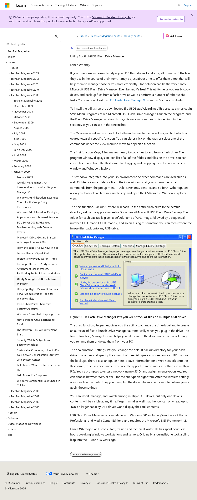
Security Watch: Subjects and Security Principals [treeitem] (34, 342)
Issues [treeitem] (14, 68)
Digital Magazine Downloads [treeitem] (24, 423)
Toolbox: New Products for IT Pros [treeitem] (37, 258)
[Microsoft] (7, 5)
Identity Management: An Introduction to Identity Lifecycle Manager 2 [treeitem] (36, 187)
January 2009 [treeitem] (25, 177)
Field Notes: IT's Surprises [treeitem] (32, 375)
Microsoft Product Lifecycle (111, 17)
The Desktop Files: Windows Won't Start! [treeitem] (37, 332)
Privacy (84, 483)
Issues (83, 36)
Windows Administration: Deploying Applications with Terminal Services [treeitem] (38, 214)
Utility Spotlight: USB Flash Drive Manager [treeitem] (37, 281)
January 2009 (132, 36)
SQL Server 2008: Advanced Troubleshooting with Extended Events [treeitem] (35, 227)
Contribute (69, 483)
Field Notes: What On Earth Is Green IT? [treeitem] (38, 367)
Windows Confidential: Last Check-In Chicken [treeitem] (38, 383)
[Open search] (179, 5)
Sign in (188, 5)
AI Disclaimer (12, 483)
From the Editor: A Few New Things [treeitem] (37, 247)
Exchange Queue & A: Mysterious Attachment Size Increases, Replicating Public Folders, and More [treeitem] (38, 268)
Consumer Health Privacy (110, 483)
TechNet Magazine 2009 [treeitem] (28, 100)
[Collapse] (56, 36)
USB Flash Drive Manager (126, 100)
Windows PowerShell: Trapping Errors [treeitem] (38, 314)
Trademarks (159, 483)
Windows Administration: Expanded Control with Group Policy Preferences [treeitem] (37, 202)
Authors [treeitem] (12, 413)
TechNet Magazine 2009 (105, 36)
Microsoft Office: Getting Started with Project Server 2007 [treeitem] (36, 240)
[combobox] (33, 44)
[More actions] (189, 36)
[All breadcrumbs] (73, 36)
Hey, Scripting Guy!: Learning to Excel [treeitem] (36, 322)
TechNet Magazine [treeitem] (18, 51)
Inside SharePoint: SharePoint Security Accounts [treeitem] (34, 306)
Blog (52, 483)
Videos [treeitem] (12, 429)
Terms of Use (140, 483)
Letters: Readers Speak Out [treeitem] (33, 253)
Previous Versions (35, 483)
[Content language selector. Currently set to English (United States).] (22, 474)
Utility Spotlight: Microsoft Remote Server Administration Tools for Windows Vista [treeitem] (37, 293)
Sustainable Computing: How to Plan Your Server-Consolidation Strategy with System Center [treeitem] (38, 354)
